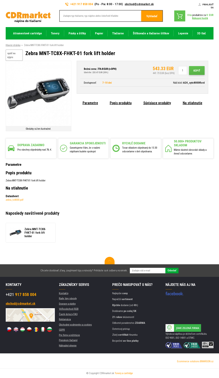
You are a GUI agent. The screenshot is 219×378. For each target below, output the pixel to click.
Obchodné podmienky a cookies (75, 324)
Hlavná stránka (13, 45)
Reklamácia (65, 319)
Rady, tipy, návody (68, 298)
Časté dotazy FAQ (68, 314)
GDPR (62, 329)
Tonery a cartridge (124, 373)
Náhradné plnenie (68, 345)
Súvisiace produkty (157, 103)
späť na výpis (11, 55)
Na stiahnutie (192, 103)
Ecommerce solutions (188, 361)
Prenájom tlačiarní (68, 340)
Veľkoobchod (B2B (69, 309)
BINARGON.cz (206, 361)
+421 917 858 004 (79, 4)
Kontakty (63, 293)
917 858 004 (21, 294)
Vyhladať (151, 16)
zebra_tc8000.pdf (14, 199)
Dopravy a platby (67, 303)
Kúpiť (196, 70)
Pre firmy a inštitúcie (69, 335)
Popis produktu (121, 103)
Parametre (90, 103)
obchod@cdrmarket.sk (139, 4)
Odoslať (171, 270)
